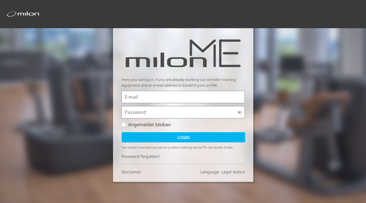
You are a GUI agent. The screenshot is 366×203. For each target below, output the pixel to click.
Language (210, 172)
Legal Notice (233, 172)
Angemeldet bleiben (149, 125)
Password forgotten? (140, 156)
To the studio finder (218, 147)
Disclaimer (131, 172)
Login (183, 137)
